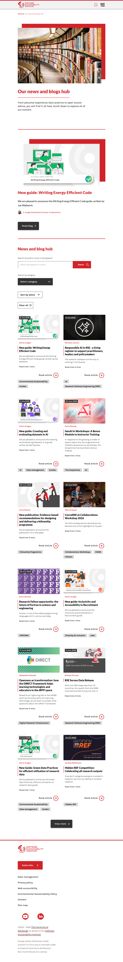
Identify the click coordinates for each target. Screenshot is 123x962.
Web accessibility (27, 889)
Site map (23, 906)
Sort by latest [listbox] (30, 295)
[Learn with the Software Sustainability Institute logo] (28, 5)
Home (20, 14)
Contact (22, 900)
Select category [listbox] (36, 281)
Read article (48, 375)
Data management (28, 877)
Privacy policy (25, 883)
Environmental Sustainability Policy (37, 894)
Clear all (25, 305)
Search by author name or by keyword (35, 258)
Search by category (26, 275)
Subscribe (27, 866)
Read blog (27, 226)
